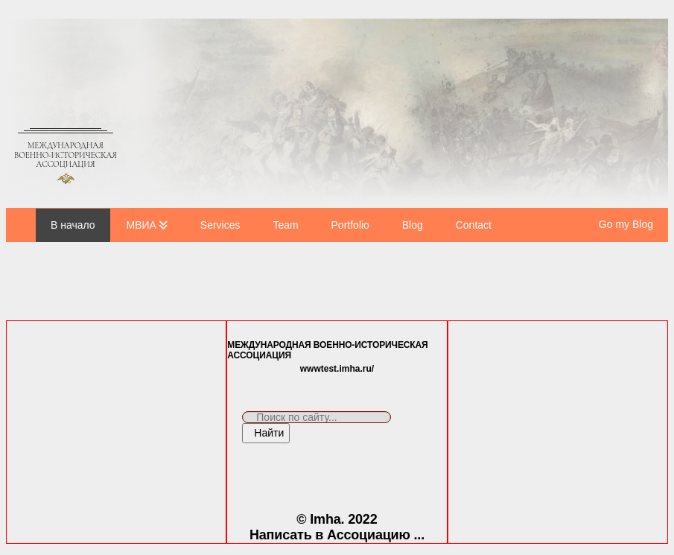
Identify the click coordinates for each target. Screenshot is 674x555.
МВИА (141, 225)
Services (220, 225)
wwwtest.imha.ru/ (337, 369)
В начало (73, 225)
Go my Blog (626, 224)
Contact (474, 225)
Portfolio (350, 225)
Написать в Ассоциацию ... (337, 534)
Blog (412, 225)
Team (285, 225)
